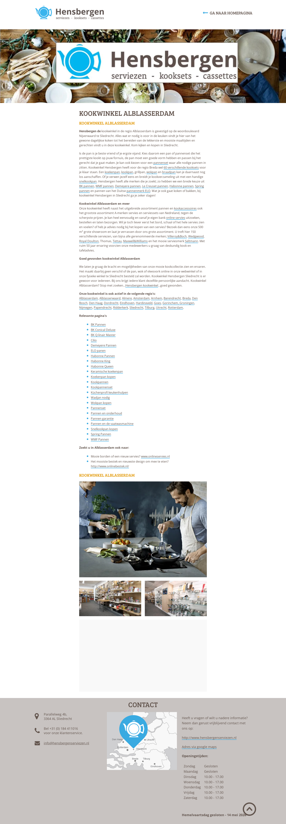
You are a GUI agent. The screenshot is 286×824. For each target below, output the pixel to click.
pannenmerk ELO (138, 191)
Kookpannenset (102, 387)
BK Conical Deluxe (103, 330)
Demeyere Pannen (103, 345)
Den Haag (96, 303)
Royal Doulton (89, 241)
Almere (127, 298)
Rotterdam (175, 308)
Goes (157, 303)
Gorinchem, (171, 303)
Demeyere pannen (128, 186)
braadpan (169, 172)
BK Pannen (98, 325)
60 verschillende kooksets (181, 167)
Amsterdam (141, 298)
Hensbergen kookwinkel (141, 285)
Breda (186, 298)
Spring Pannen (101, 434)
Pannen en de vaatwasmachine (112, 424)
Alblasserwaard (110, 298)
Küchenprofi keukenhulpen (109, 392)
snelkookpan (88, 181)
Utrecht (161, 308)
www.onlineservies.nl (155, 456)
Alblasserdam (88, 298)
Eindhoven (127, 303)
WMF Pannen (100, 439)
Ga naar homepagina (227, 13)
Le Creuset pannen (155, 186)
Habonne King (100, 361)
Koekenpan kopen (103, 377)
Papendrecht (103, 308)
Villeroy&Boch (177, 236)
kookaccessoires (185, 208)
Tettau (117, 241)
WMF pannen (105, 186)
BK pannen (86, 186)
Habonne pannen (181, 186)
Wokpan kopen (101, 403)
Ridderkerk (120, 308)
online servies (175, 218)
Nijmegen (85, 308)
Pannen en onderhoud (106, 413)
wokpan (151, 172)
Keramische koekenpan (107, 371)
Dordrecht (111, 303)
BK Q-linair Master (103, 335)
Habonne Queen (102, 366)
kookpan (127, 172)
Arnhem (156, 298)
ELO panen (98, 351)
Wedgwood (196, 236)
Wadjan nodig (100, 398)
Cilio (94, 340)
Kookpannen (99, 382)
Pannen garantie (102, 419)
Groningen (186, 303)
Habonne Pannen (103, 356)
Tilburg (149, 308)
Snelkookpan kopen (104, 429)
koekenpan (112, 172)
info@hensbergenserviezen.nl (66, 743)
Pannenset (98, 408)
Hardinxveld (144, 303)
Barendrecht (172, 298)
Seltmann (191, 241)
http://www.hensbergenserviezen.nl (209, 737)
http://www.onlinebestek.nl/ (110, 466)
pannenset (160, 163)
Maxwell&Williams (135, 241)
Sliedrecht (136, 308)
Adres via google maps (199, 747)
